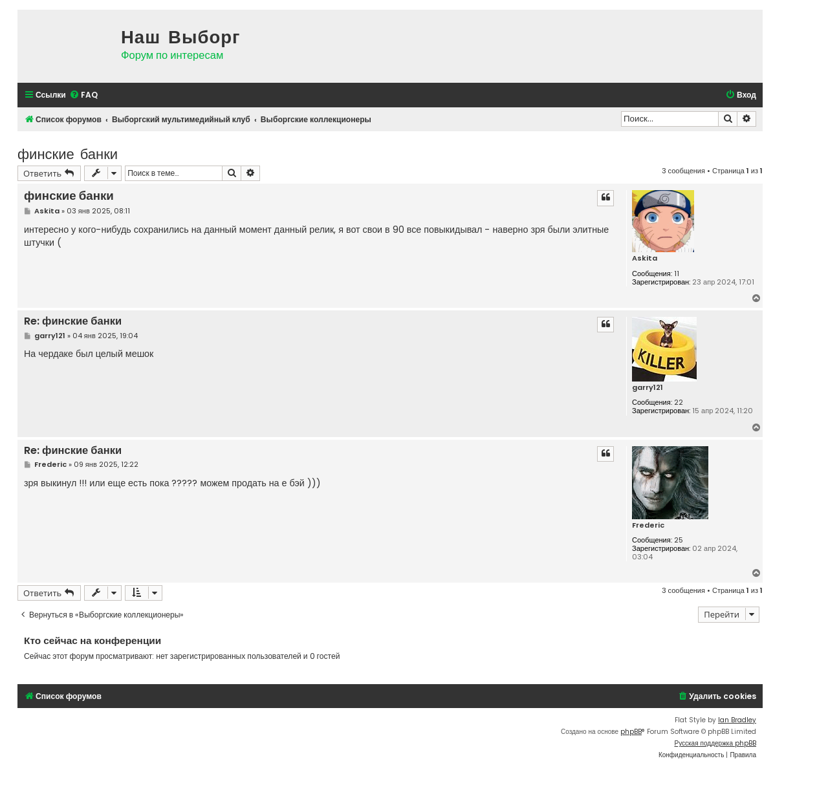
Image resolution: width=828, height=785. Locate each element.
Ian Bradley (737, 720)
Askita (644, 258)
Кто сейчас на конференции (92, 640)
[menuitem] (83, 95)
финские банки (67, 153)
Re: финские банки (73, 321)
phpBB (631, 732)
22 (678, 402)
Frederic (648, 525)
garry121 (647, 387)
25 (678, 540)
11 (676, 274)
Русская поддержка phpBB (715, 743)
